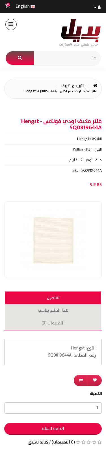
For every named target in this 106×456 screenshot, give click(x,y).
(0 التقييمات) (63, 442)
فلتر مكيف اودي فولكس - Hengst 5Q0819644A (60, 91)
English (25, 6)
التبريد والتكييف (72, 86)
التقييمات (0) (53, 323)
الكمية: (96, 394)
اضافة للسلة (53, 428)
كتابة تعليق (38, 442)
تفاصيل (53, 297)
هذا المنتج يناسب (53, 310)
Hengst (83, 139)
